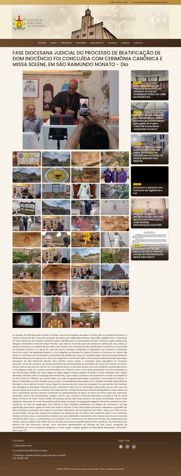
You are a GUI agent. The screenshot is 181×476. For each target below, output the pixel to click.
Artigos (125, 43)
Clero (53, 43)
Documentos (97, 43)
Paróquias (66, 43)
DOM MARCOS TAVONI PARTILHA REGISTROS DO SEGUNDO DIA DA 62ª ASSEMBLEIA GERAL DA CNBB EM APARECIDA (149, 91)
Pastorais (81, 43)
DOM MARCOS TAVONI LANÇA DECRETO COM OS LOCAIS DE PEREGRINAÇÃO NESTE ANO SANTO (148, 253)
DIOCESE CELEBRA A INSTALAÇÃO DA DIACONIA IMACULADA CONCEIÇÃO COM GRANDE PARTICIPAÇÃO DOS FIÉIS (148, 219)
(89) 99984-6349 (118, 2)
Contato (138, 43)
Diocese (42, 43)
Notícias (112, 43)
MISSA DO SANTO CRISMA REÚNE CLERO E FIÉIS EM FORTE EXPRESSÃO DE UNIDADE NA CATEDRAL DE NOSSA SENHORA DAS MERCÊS (148, 154)
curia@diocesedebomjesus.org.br (149, 2)
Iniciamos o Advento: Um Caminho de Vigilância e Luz (148, 190)
